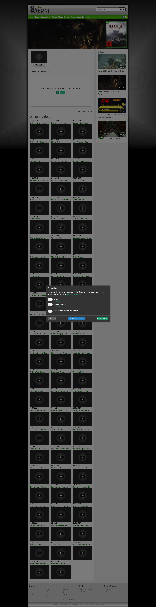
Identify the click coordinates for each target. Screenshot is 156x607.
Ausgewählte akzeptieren (76, 318)
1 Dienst (57, 301)
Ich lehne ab (52, 318)
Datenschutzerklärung (74, 294)
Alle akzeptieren (102, 318)
